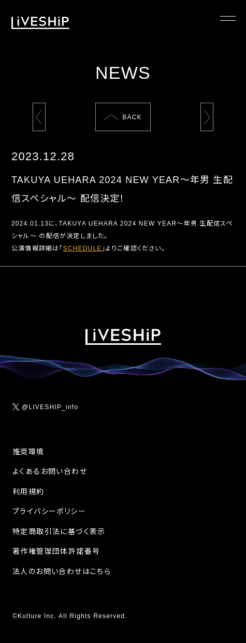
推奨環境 (28, 452)
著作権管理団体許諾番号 (56, 551)
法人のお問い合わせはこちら (61, 571)
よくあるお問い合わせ (49, 471)
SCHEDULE (82, 248)
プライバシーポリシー (49, 511)
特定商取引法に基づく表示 (59, 531)
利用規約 (28, 491)
